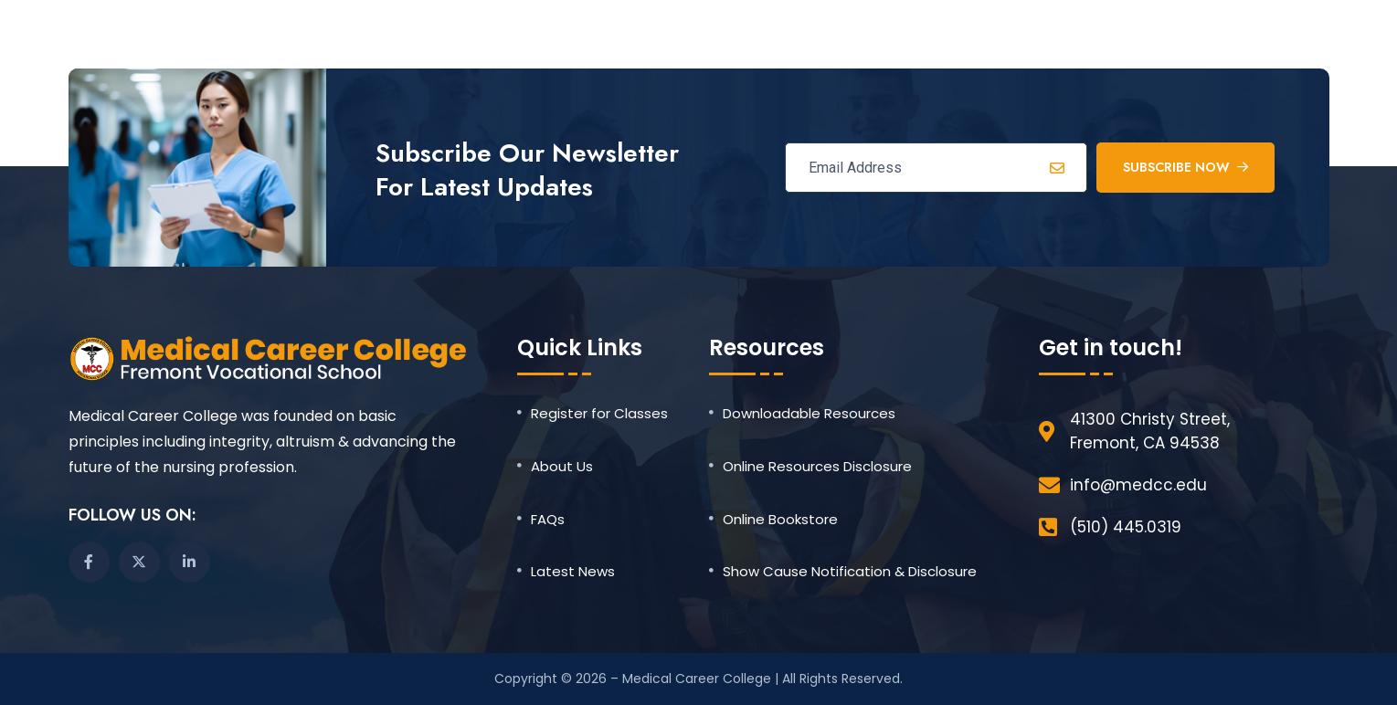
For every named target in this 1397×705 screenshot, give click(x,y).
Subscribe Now (1185, 167)
